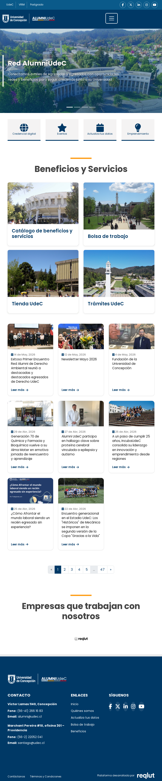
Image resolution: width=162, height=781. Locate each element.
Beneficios (78, 731)
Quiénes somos (82, 711)
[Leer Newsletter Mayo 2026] (81, 336)
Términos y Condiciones (45, 776)
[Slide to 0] (69, 107)
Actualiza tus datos (85, 718)
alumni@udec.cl (30, 717)
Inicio (74, 704)
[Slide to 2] (85, 107)
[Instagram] (146, 5)
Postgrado (37, 5)
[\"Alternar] (111, 18)
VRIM (22, 5)
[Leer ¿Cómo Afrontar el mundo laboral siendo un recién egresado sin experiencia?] (30, 491)
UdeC (10, 5)
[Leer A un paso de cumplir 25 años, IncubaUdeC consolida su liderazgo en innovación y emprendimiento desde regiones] (131, 414)
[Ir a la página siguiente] (110, 570)
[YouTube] (154, 5)
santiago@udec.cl (31, 743)
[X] (130, 5)
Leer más (19, 390)
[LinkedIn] (138, 5)
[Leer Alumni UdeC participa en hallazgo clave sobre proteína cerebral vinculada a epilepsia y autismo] (81, 414)
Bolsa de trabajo (82, 724)
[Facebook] (122, 5)
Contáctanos (16, 776)
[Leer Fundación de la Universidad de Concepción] (131, 336)
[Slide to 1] (77, 107)
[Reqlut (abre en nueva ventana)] (81, 639)
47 (102, 569)
